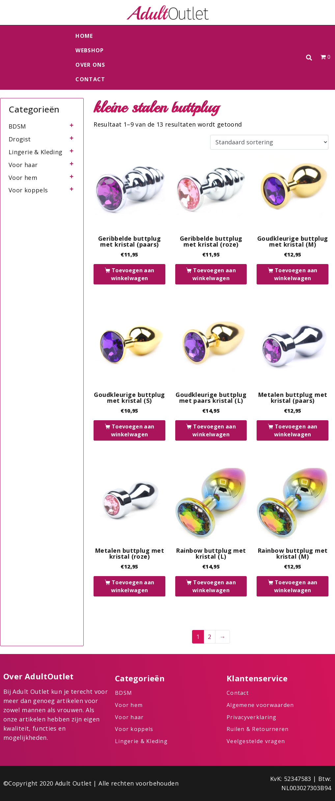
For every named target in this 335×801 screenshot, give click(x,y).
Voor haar (23, 165)
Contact (90, 79)
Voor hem (23, 178)
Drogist (20, 139)
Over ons (90, 64)
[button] (309, 57)
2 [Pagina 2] (209, 637)
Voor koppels (28, 190)
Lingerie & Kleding (35, 152)
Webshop (89, 50)
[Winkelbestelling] (269, 142)
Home (84, 35)
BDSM (17, 126)
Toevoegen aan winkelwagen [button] (132, 274)
